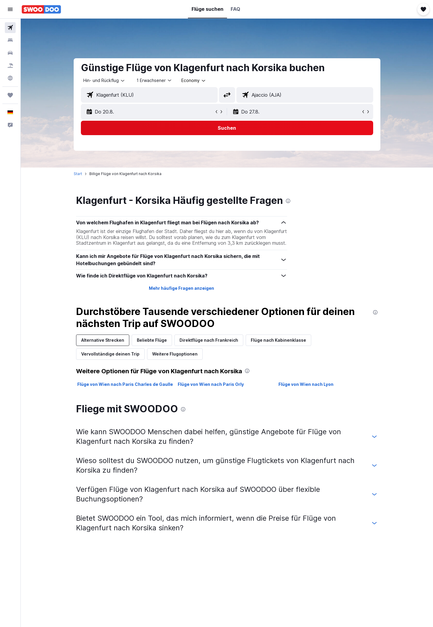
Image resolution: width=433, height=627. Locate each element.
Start (78, 173)
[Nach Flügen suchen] (10, 28)
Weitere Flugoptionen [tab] (175, 353)
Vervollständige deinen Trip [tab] (110, 353)
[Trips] (10, 95)
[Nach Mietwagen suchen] (10, 53)
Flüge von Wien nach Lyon (305, 384)
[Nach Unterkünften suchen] (10, 40)
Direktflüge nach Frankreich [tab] (209, 340)
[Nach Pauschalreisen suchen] (10, 65)
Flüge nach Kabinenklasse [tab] (278, 340)
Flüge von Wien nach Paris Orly (211, 384)
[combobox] (104, 80)
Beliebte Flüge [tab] (152, 340)
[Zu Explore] (10, 78)
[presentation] (288, 201)
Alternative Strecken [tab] (102, 340)
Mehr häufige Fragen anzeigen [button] (181, 288)
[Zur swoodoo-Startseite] (41, 9)
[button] (10, 9)
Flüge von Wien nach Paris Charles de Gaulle (125, 384)
